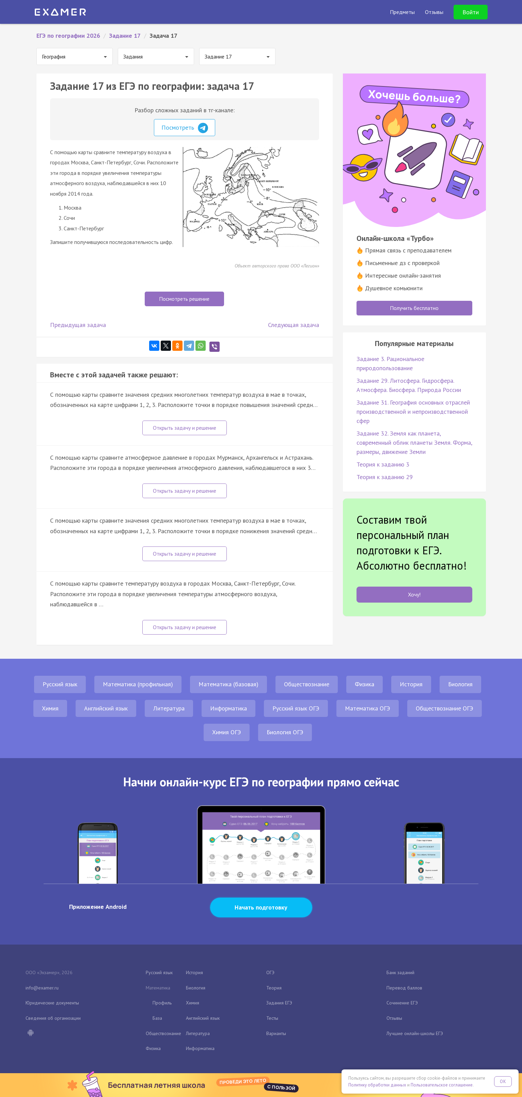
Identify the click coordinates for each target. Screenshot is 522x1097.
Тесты (272, 1018)
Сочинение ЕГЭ (402, 1003)
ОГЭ (270, 972)
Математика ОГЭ (367, 708)
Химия (50, 708)
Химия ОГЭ (226, 732)
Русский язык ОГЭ (295, 708)
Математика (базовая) (228, 684)
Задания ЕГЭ (279, 1003)
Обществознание (306, 684)
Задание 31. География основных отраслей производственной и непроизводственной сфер (413, 411)
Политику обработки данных (377, 1085)
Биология (460, 684)
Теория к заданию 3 (383, 464)
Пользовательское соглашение (442, 1085)
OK (503, 1081)
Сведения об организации (53, 1018)
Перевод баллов (404, 988)
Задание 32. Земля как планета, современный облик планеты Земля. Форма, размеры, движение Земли (414, 442)
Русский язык (60, 684)
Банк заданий (400, 972)
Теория (274, 988)
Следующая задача (293, 325)
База (157, 1018)
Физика (364, 684)
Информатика (228, 708)
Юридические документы (52, 1003)
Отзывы (394, 1018)
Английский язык (106, 708)
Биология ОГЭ (285, 732)
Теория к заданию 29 (385, 477)
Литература (169, 708)
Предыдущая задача (78, 325)
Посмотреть (184, 128)
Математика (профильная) (138, 684)
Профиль (162, 1003)
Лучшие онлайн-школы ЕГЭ (414, 1033)
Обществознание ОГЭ (444, 708)
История (411, 684)
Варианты (276, 1033)
